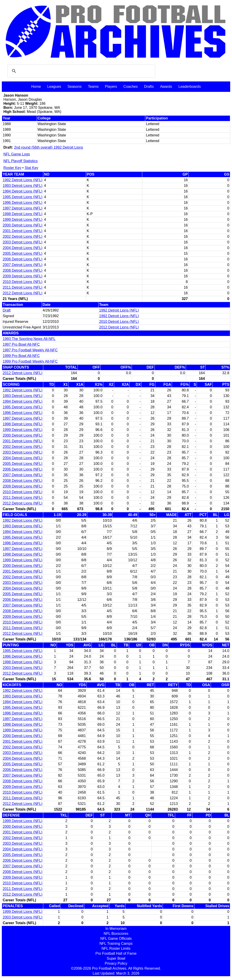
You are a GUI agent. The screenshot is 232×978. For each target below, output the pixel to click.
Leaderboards (189, 86)
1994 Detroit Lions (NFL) (22, 191)
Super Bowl (116, 958)
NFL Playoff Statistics (20, 161)
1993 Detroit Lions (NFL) (22, 186)
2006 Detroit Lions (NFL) (22, 259)
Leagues (54, 86)
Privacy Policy (116, 963)
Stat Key (31, 168)
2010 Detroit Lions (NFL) (22, 282)
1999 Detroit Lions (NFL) (22, 219)
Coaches (130, 86)
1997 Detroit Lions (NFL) (22, 208)
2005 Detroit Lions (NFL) (22, 253)
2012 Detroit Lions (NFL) (22, 293)
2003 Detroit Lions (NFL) (22, 242)
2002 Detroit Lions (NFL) (22, 236)
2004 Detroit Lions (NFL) (22, 248)
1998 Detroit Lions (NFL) (22, 214)
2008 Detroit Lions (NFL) (22, 270)
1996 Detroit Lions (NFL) (22, 203)
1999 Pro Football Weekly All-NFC (30, 361)
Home (36, 86)
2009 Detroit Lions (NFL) (22, 276)
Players (111, 86)
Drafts (149, 86)
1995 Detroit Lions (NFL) (22, 197)
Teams (93, 86)
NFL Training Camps (116, 943)
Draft (7, 310)
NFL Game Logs (16, 154)
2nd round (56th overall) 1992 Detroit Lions (48, 147)
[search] (80, 71)
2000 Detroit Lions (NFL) (22, 225)
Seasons (75, 86)
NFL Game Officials (116, 938)
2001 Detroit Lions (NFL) (22, 231)
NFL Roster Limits (116, 948)
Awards (166, 86)
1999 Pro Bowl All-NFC (21, 356)
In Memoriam (115, 928)
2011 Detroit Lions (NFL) (22, 287)
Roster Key (12, 168)
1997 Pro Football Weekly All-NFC (30, 350)
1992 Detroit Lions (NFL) (22, 180)
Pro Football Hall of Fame (115, 953)
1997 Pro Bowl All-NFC (21, 344)
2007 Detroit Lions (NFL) (22, 265)
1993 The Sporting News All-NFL (29, 339)
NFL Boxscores (116, 933)
